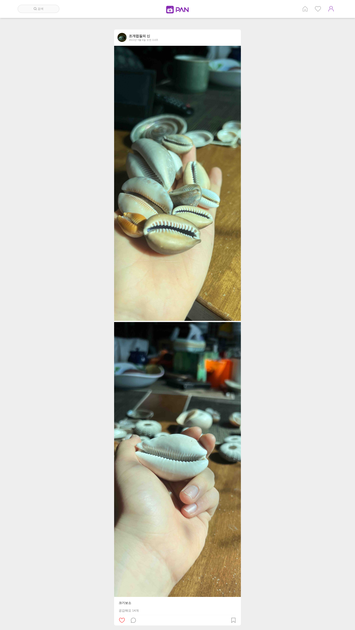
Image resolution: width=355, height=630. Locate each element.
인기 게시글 (318, 9)
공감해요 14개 (129, 610)
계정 (331, 9)
